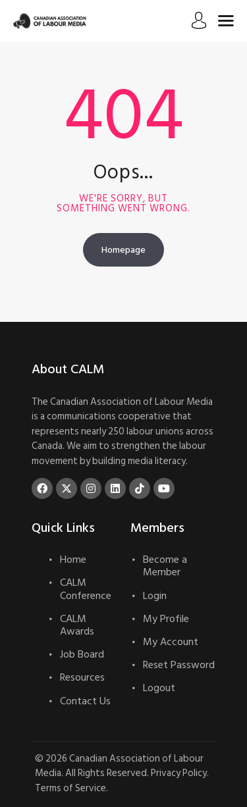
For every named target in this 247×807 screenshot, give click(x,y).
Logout (159, 687)
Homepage (123, 249)
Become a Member (165, 566)
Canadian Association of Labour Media (119, 766)
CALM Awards (77, 625)
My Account (170, 641)
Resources (82, 677)
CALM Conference (85, 589)
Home (73, 559)
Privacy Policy (179, 773)
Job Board (82, 654)
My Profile (166, 618)
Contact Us (85, 701)
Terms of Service (70, 788)
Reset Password (179, 664)
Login (155, 595)
